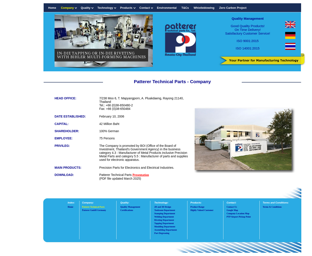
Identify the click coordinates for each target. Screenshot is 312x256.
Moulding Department (164, 226)
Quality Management (130, 207)
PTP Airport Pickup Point (238, 217)
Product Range (197, 207)
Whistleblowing (204, 7)
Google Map (232, 210)
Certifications (126, 210)
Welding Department (164, 217)
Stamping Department (164, 213)
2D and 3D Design (162, 207)
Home (52, 7)
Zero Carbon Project (233, 7)
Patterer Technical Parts (93, 207)
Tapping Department (164, 223)
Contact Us (231, 207)
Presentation (140, 175)
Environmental (167, 7)
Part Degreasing (161, 233)
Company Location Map (237, 213)
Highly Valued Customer (202, 210)
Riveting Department (164, 220)
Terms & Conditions (272, 207)
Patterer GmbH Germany (94, 210)
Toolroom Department (164, 210)
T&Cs (185, 7)
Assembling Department (165, 230)
